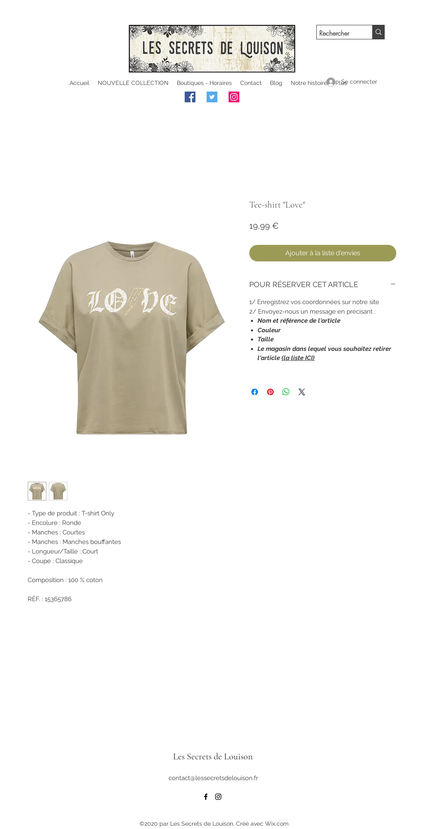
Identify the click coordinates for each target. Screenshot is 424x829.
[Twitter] (212, 97)
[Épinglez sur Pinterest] (270, 392)
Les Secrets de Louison (213, 756)
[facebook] (206, 797)
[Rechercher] (337, 33)
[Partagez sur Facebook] (255, 392)
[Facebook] (190, 97)
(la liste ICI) (298, 358)
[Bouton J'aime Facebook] (288, 98)
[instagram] (218, 797)
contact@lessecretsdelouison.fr (213, 778)
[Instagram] (234, 97)
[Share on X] (302, 392)
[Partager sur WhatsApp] (286, 392)
